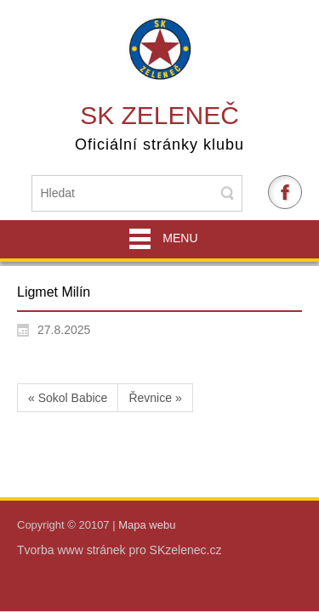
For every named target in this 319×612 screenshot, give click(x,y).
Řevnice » (154, 398)
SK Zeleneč (159, 115)
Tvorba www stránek (72, 550)
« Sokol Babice (67, 398)
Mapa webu (146, 524)
